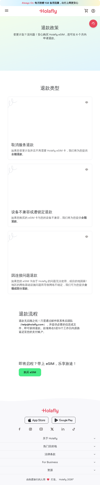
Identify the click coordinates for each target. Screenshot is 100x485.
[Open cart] (86, 11)
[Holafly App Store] (36, 420)
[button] (6, 11)
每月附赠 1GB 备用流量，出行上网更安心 (50, 3)
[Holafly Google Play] (63, 420)
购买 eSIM (30, 372)
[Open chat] (93, 24)
